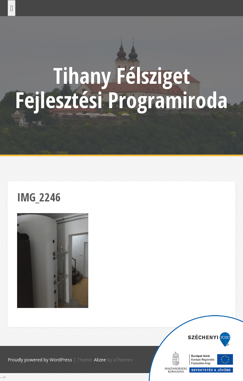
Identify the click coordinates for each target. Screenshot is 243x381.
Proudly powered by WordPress (40, 360)
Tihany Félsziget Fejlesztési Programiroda (121, 87)
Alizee (100, 360)
